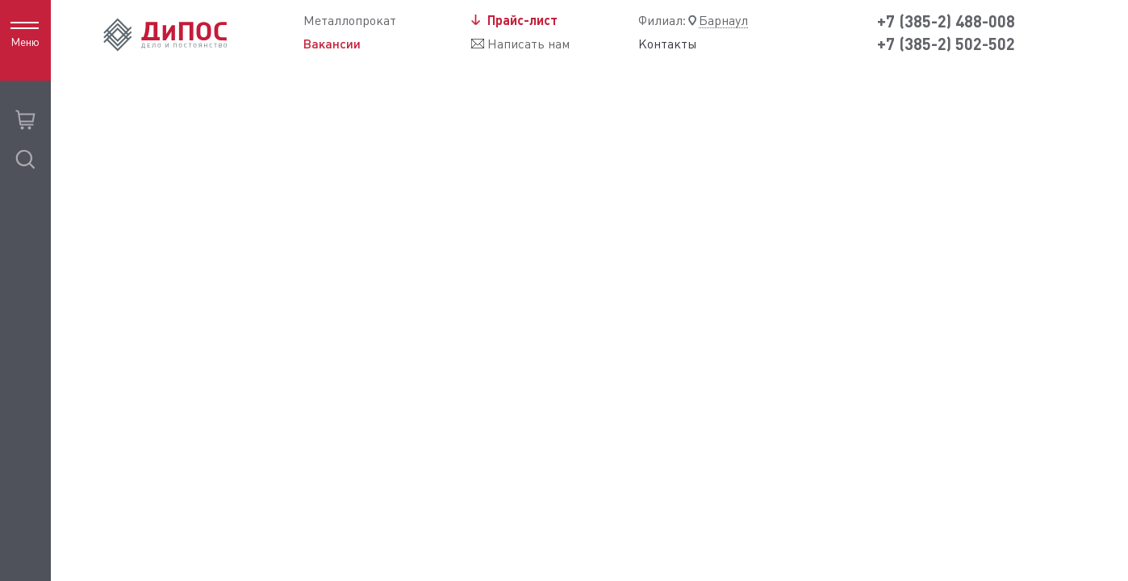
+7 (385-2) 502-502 (946, 44)
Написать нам (528, 44)
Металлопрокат (349, 20)
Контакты (667, 44)
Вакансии (332, 43)
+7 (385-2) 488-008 (946, 21)
